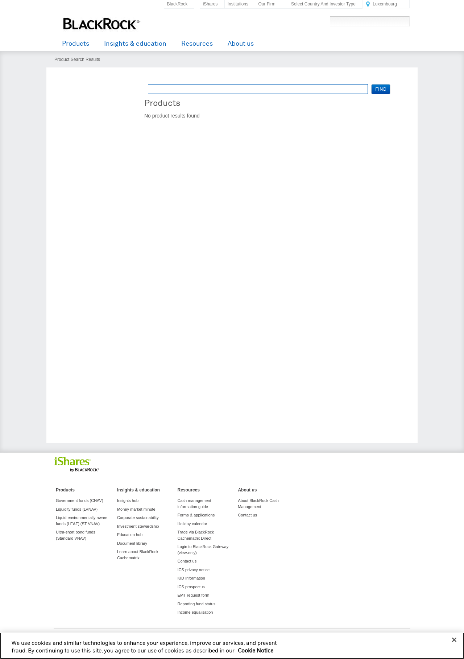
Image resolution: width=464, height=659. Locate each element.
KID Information (191, 578)
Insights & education (135, 44)
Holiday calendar (192, 524)
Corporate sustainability (138, 517)
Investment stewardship (138, 526)
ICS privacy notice (194, 570)
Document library (132, 543)
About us (241, 44)
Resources (197, 44)
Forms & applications (196, 515)
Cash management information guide (194, 503)
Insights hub (127, 500)
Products (75, 44)
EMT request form (194, 595)
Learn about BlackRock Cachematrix (137, 554)
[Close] (454, 644)
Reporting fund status (197, 604)
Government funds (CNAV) (79, 500)
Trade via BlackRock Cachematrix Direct (196, 535)
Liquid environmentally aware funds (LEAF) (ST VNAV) (81, 520)
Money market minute (136, 509)
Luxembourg (385, 4)
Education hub (129, 534)
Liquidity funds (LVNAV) (77, 509)
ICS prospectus (191, 587)
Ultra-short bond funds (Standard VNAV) (75, 535)
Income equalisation (195, 612)
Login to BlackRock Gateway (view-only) (203, 549)
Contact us (187, 561)
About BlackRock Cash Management (258, 503)
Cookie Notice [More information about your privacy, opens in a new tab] (255, 655)
